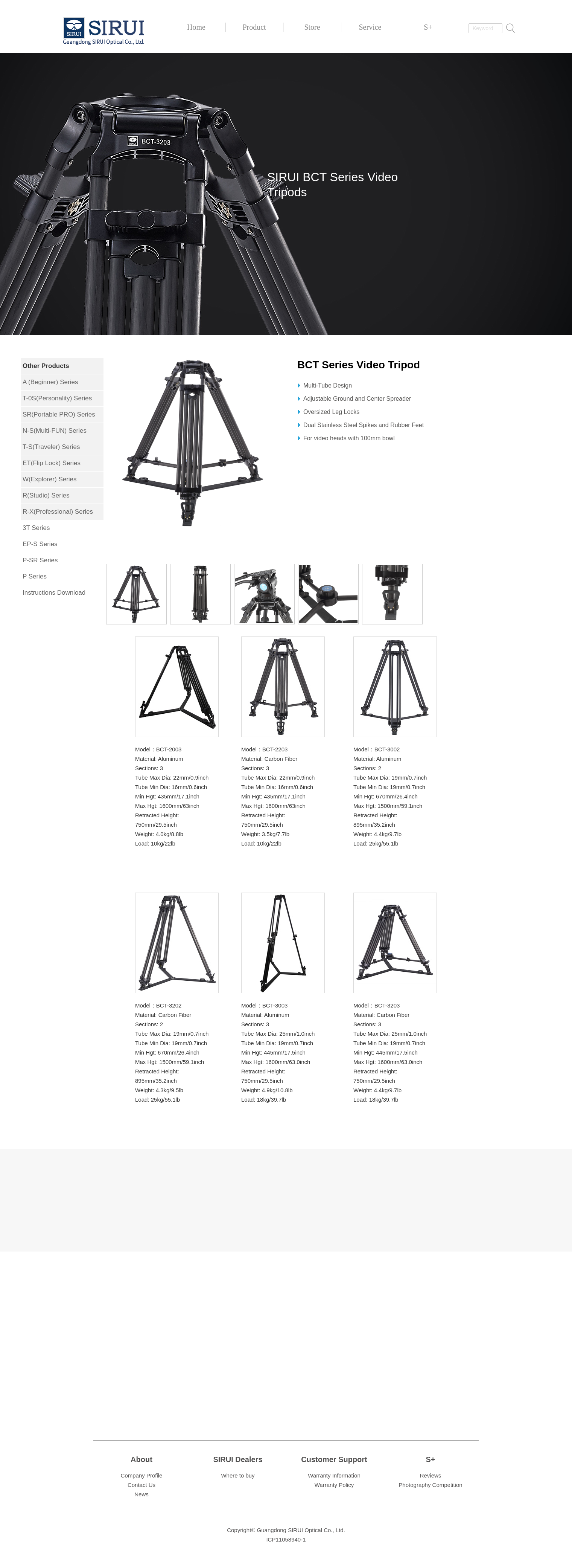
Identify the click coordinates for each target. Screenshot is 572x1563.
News (141, 1494)
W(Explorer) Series (50, 479)
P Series (35, 576)
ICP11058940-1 (286, 1539)
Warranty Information (334, 1475)
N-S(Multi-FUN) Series (55, 430)
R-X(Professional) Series (58, 511)
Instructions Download (54, 592)
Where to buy (237, 1475)
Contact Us (141, 1485)
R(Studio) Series (46, 495)
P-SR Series (40, 560)
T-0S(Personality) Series (57, 398)
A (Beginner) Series (50, 382)
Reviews (430, 1475)
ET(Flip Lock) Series (52, 463)
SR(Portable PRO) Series (59, 414)
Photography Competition (430, 1485)
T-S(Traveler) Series (51, 446)
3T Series (36, 527)
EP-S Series (40, 544)
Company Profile (142, 1475)
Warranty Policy (334, 1485)
